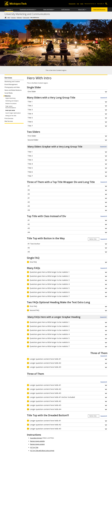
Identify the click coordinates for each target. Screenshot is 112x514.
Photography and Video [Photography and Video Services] (12, 87)
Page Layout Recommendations (10, 106)
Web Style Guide (10, 110)
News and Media (48, 9)
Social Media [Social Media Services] (9, 93)
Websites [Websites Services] (8, 96)
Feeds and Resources (99, 9)
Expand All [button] (104, 97)
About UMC (81, 9)
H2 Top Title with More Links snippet (42, 450)
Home (5, 17)
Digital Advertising (10, 98)
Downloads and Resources (27, 9)
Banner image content (37, 444)
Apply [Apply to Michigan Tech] (81, 3)
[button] (67, 91)
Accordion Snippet (36, 438)
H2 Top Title (34, 447)
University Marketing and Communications (27, 14)
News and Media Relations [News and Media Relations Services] (13, 90)
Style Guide (26, 17)
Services (9, 9)
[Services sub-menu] (12, 9)
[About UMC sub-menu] (86, 9)
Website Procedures (11, 103)
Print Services (9, 118)
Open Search (106, 3)
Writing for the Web (10, 115)
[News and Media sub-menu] (54, 9)
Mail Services (9, 121)
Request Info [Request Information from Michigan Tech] (72, 3)
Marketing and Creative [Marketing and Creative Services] (12, 81)
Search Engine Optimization (13, 113)
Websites (19, 17)
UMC (9, 17)
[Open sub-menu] (95, 4)
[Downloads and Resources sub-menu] (35, 9)
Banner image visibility (37, 441)
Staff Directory (65, 9)
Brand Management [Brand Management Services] (11, 84)
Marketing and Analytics (12, 101)
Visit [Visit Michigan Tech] (78, 3)
